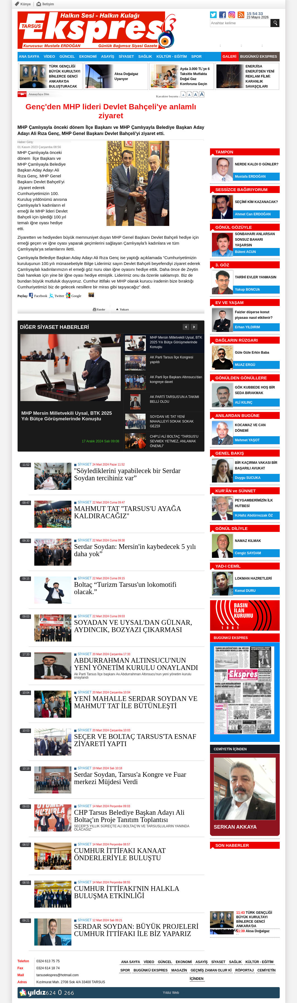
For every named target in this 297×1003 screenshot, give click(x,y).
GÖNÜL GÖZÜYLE (234, 227)
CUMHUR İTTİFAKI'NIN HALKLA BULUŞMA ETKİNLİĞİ (126, 892)
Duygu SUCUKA (248, 478)
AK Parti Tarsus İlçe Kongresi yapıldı (171, 359)
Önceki (186, 327)
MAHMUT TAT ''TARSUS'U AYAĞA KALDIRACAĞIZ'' (127, 512)
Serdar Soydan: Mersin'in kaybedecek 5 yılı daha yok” (135, 550)
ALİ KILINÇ (244, 402)
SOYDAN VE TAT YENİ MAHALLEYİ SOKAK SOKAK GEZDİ (172, 421)
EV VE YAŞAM (230, 302)
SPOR (196, 56)
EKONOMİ (87, 56)
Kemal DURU (245, 591)
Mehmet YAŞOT (247, 440)
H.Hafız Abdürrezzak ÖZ (254, 515)
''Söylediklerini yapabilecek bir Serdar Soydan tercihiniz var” (127, 474)
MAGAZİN (179, 970)
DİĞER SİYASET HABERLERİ (54, 327)
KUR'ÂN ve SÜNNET (236, 490)
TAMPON (224, 152)
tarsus (184, 993)
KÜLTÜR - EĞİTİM (171, 56)
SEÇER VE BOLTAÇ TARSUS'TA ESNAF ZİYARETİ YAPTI (135, 740)
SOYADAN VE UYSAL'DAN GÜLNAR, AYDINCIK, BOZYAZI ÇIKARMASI (133, 626)
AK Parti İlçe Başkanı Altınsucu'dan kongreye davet (176, 379)
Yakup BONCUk (247, 289)
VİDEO (49, 56)
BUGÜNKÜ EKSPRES (258, 56)
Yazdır (100, 309)
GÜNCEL (67, 56)
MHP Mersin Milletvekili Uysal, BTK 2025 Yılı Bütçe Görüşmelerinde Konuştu (66, 416)
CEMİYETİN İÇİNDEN (230, 749)
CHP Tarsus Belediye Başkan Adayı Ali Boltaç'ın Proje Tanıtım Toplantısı (129, 816)
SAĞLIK (145, 56)
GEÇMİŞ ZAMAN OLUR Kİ (211, 970)
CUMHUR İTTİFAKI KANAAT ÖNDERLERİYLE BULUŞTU (120, 854)
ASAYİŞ (107, 56)
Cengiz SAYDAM (248, 553)
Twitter (59, 296)
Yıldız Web (171, 993)
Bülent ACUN (245, 252)
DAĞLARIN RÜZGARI (237, 340)
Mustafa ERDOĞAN (250, 177)
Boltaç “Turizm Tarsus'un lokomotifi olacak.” (125, 588)
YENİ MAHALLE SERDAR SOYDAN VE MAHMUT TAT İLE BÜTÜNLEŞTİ (136, 702)
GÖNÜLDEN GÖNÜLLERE (241, 377)
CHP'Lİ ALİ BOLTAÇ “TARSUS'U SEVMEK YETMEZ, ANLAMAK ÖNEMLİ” (174, 441)
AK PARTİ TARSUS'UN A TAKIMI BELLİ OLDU (174, 399)
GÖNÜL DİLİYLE (232, 528)
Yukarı (124, 309)
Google (76, 296)
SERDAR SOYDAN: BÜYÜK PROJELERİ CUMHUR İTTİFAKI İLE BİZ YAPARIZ (136, 930)
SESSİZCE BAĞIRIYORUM (242, 189)
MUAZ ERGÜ (245, 365)
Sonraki (193, 327)
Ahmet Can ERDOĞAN (253, 214)
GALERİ (229, 56)
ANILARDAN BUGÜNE (238, 415)
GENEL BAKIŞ (230, 453)
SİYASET (126, 56)
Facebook (40, 296)
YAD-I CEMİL (228, 566)
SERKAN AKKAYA (235, 827)
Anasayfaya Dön (39, 94)
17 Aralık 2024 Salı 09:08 (100, 441)
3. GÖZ (222, 264)
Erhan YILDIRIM (247, 327)
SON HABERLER (232, 845)
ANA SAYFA (29, 56)
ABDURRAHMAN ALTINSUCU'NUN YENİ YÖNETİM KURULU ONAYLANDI (136, 664)
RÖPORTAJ (244, 970)
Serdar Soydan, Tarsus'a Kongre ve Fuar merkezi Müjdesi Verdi (130, 778)
